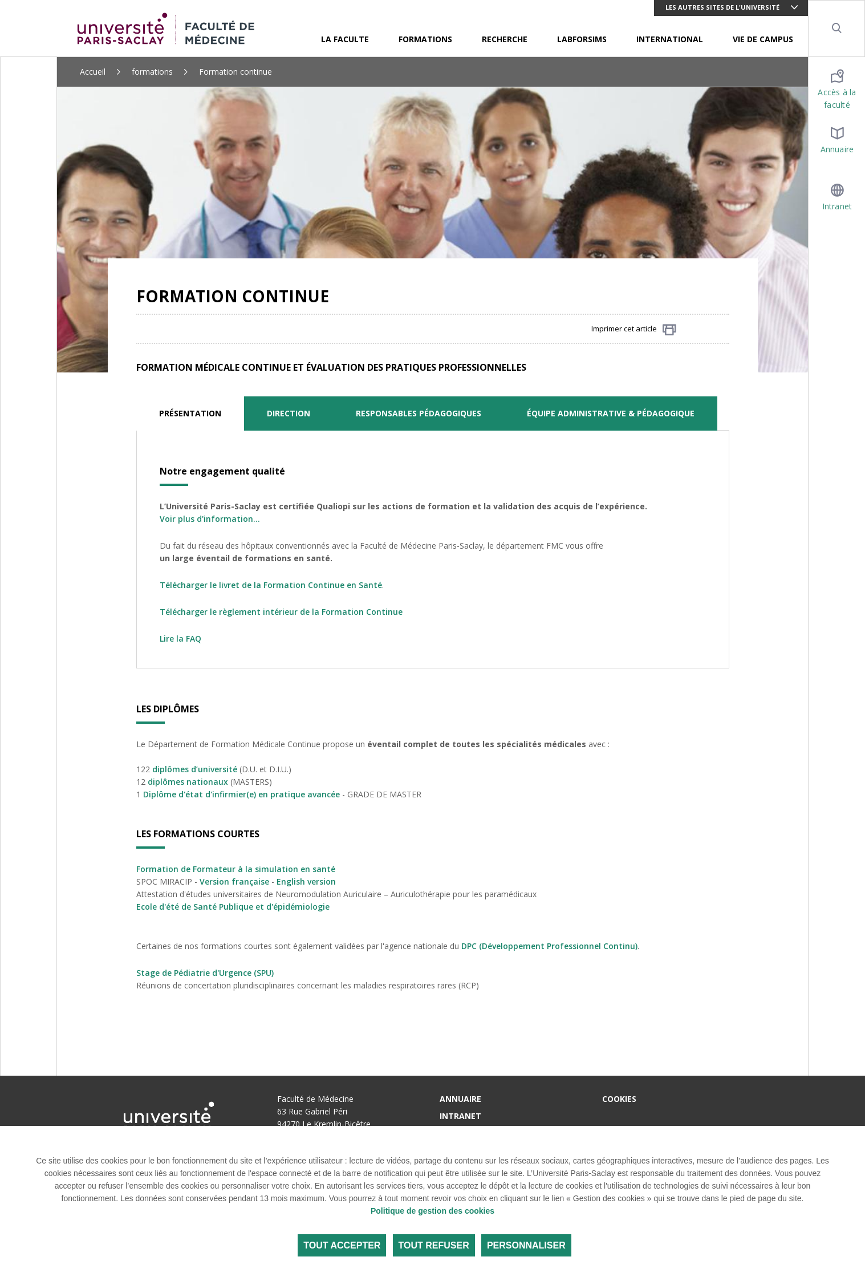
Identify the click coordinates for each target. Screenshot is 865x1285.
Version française (234, 881)
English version (306, 881)
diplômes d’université (194, 769)
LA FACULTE (345, 39)
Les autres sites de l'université (722, 7)
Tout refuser (434, 1245)
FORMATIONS (425, 39)
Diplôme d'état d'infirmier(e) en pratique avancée (241, 794)
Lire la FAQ (180, 638)
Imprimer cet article (633, 329)
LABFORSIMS (582, 39)
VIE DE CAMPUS (763, 39)
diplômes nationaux (188, 781)
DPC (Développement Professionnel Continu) (549, 946)
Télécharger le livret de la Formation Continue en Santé (271, 584)
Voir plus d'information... (210, 518)
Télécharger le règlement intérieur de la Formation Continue (281, 611)
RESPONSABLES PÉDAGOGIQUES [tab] (418, 413)
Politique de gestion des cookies (432, 1210)
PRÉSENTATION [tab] (190, 413)
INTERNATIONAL (669, 39)
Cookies (619, 1098)
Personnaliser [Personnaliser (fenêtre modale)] (526, 1245)
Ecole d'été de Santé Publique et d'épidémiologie (233, 906)
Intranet (460, 1115)
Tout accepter (341, 1245)
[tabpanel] (433, 549)
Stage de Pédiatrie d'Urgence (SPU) (205, 972)
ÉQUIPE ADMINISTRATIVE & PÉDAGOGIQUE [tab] (611, 413)
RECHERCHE (504, 39)
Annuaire (460, 1098)
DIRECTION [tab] (288, 413)
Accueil (92, 71)
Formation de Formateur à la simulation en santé (235, 869)
